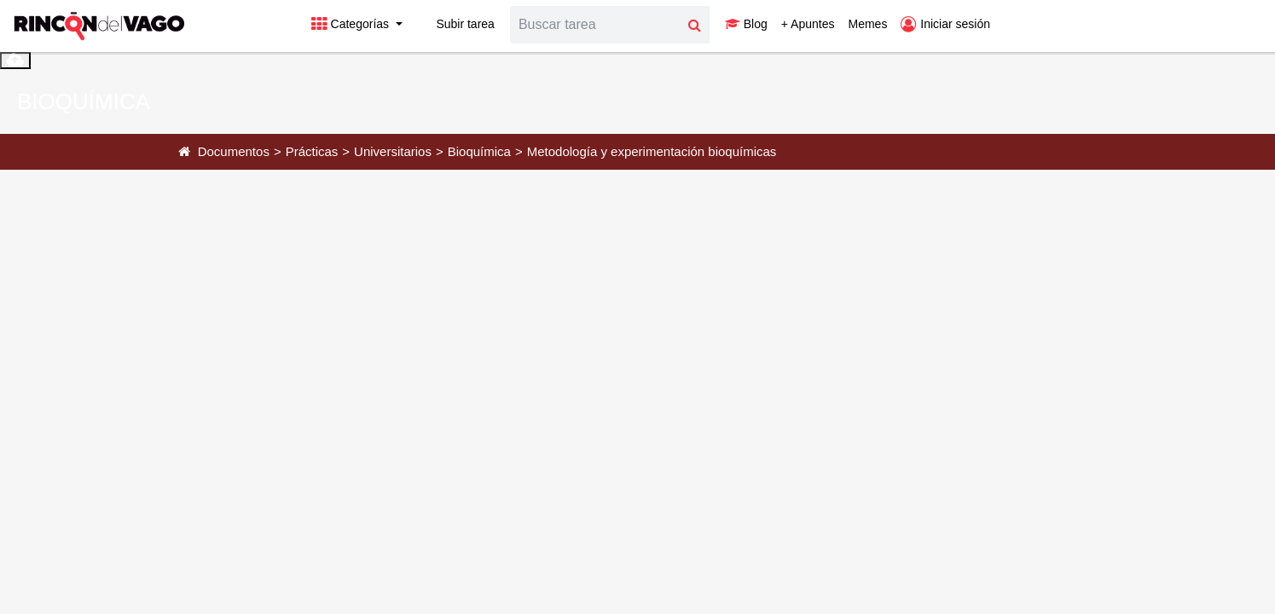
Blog (746, 24)
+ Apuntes (808, 24)
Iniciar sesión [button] (945, 24)
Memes (867, 24)
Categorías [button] (351, 24)
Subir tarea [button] (455, 24)
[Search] (595, 24)
